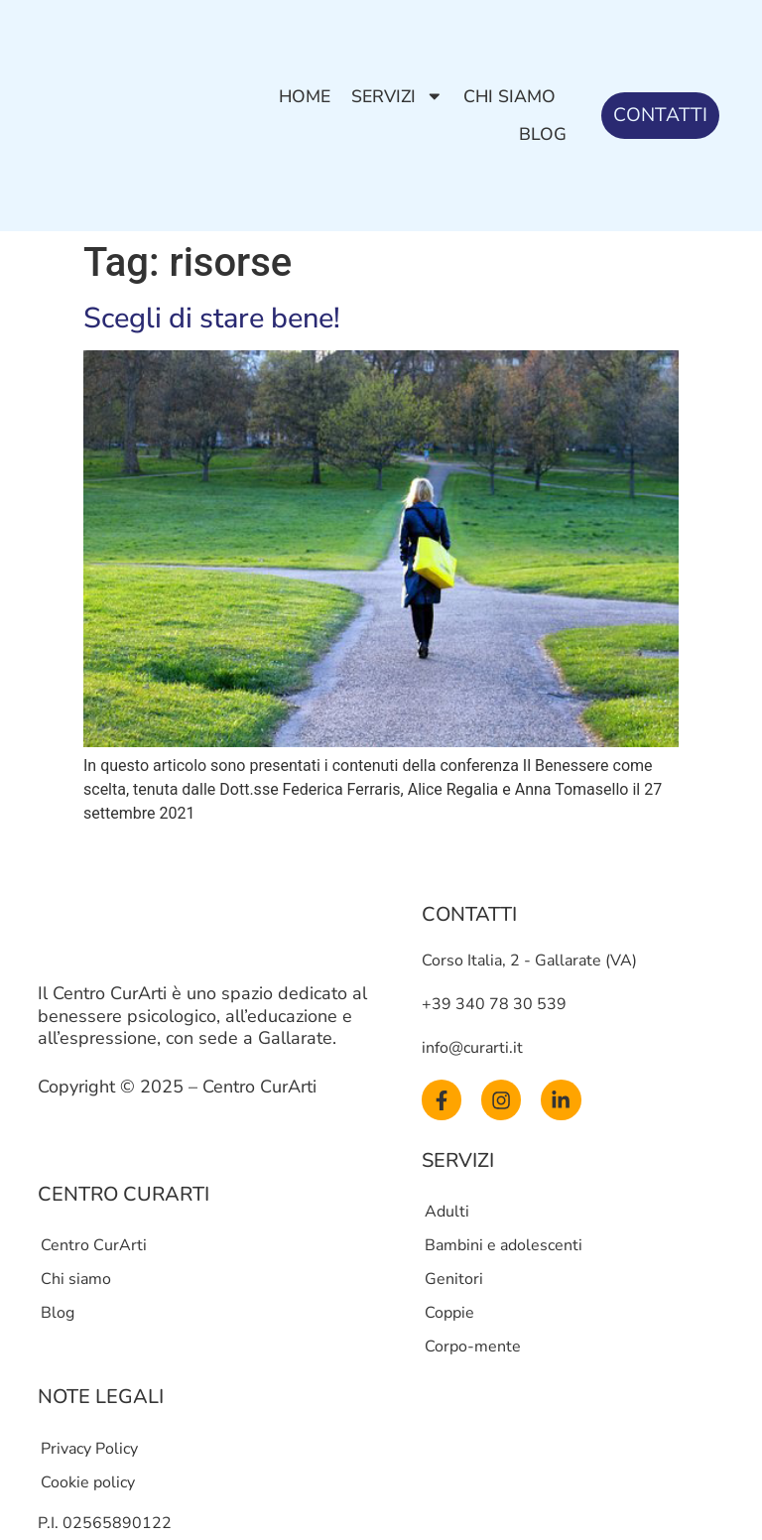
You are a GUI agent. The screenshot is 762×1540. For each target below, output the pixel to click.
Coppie (449, 1313)
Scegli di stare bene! (211, 318)
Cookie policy (88, 1482)
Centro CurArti (94, 1245)
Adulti (447, 1211)
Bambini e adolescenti (503, 1245)
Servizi (397, 96)
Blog (543, 134)
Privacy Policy (89, 1449)
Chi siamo (509, 96)
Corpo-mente (473, 1346)
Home (304, 96)
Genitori (454, 1279)
